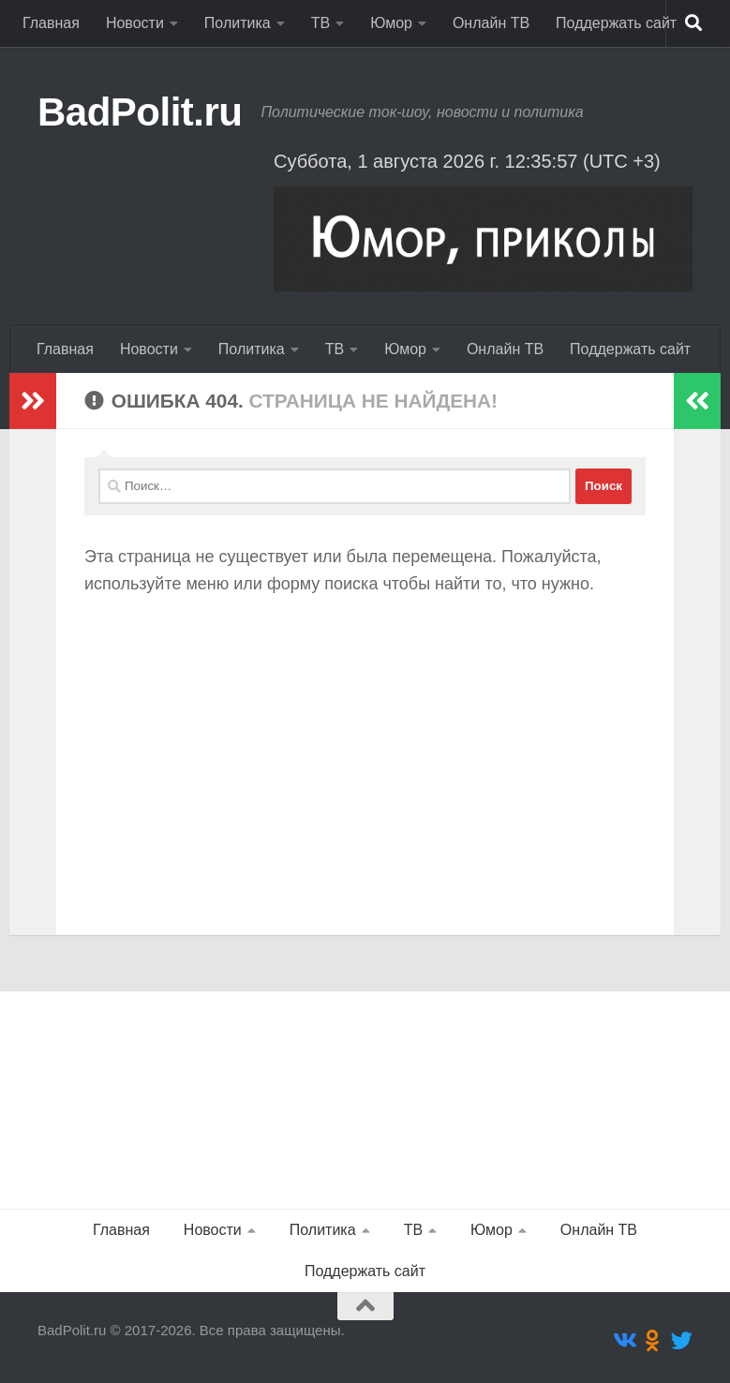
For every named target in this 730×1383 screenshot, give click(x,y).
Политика (237, 23)
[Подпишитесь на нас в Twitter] (682, 1340)
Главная (51, 23)
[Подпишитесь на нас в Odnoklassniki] (652, 1340)
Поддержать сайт (616, 23)
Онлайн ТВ (491, 23)
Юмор (391, 23)
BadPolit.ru (140, 112)
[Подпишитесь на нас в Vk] (623, 1340)
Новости (135, 23)
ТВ (320, 23)
